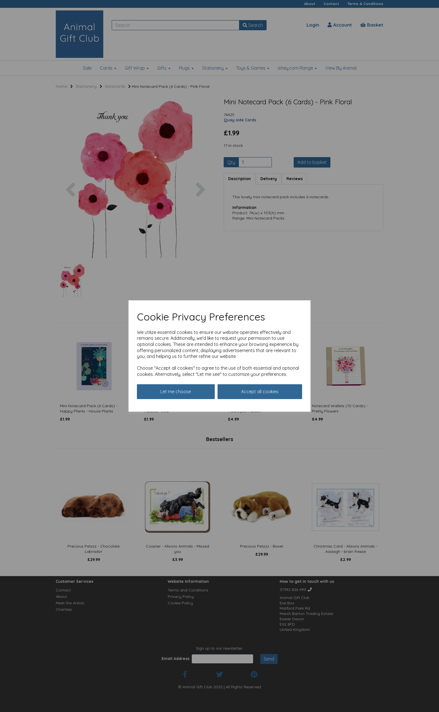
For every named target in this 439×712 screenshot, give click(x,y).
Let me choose (175, 391)
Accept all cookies (260, 391)
